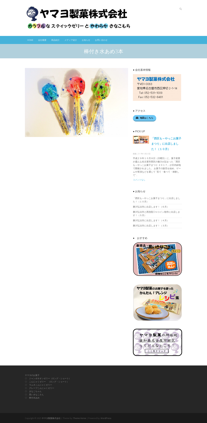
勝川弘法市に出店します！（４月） (151, 220)
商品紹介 (55, 40)
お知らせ (86, 40)
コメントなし (139, 179)
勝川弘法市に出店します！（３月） (151, 225)
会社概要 (42, 40)
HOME (30, 40)
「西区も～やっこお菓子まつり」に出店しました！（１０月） (166, 143)
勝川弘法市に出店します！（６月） (151, 206)
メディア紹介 (70, 40)
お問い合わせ (101, 40)
